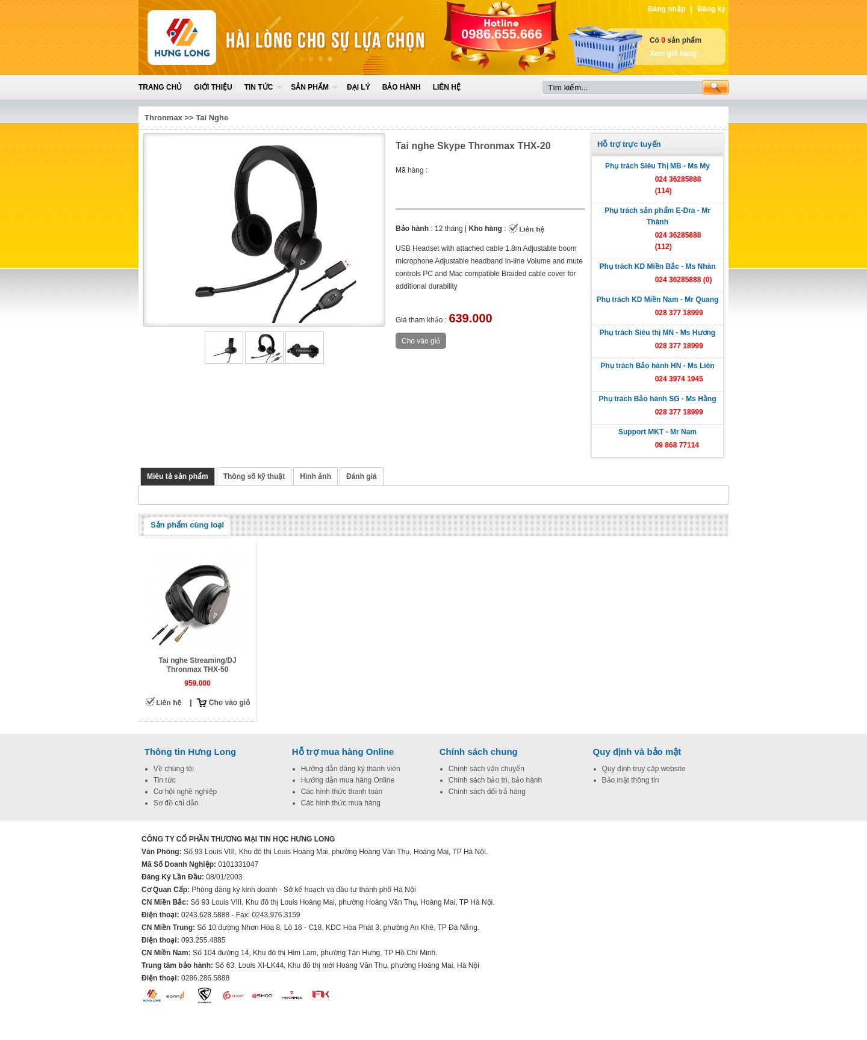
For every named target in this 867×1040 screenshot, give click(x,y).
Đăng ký (711, 9)
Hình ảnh (315, 476)
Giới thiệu (213, 87)
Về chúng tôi (174, 769)
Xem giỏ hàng (673, 53)
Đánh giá (361, 476)
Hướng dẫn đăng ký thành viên (350, 769)
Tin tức (258, 87)
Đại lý (358, 87)
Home (226, 37)
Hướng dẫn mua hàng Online (347, 780)
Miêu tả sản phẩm (177, 476)
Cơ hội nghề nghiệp (185, 791)
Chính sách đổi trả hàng (487, 791)
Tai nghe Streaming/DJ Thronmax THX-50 (197, 665)
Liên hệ (447, 87)
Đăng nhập (666, 9)
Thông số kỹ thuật (254, 476)
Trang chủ (160, 87)
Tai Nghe (212, 117)
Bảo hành (401, 87)
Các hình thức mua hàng (341, 803)
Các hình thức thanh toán (341, 791)
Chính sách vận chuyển (486, 769)
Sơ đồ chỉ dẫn (176, 803)
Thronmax (163, 117)
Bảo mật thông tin (630, 780)
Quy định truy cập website (644, 769)
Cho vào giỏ (229, 702)
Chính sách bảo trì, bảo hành (495, 780)
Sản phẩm (310, 87)
